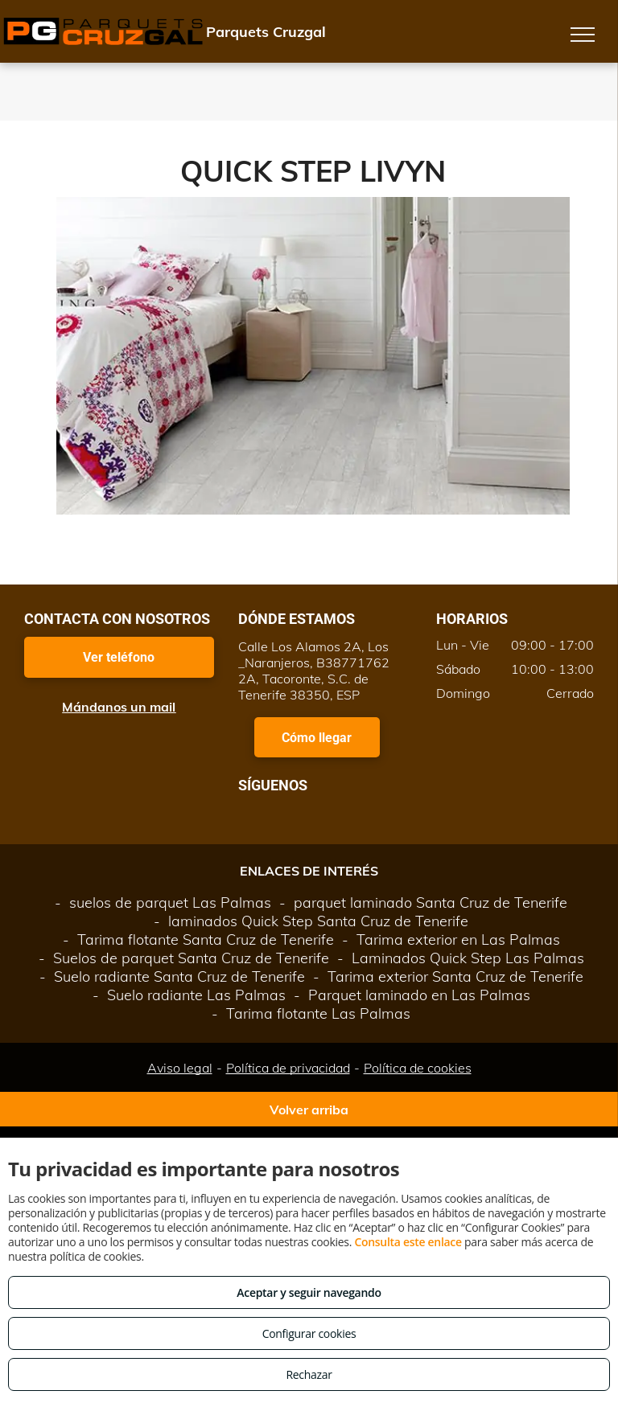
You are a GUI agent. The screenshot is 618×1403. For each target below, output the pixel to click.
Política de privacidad (288, 1068)
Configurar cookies (309, 1333)
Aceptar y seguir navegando (309, 1292)
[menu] (583, 34)
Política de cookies (418, 1068)
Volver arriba (309, 1109)
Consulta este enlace (407, 1241)
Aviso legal (179, 1068)
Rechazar (309, 1374)
